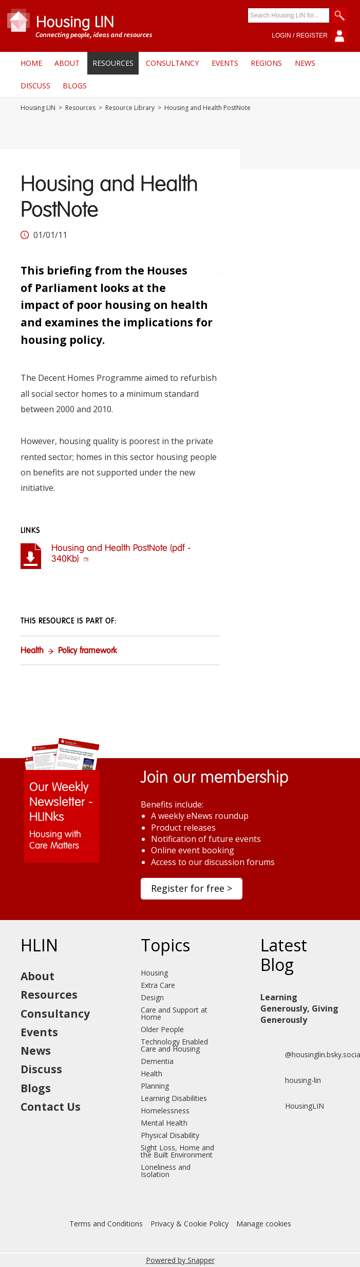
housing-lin (290, 1080)
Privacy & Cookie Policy (189, 1223)
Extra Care (158, 985)
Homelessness (165, 1110)
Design (152, 997)
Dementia (157, 1061)
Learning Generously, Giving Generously (299, 1008)
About (67, 63)
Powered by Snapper (180, 1260)
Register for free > (191, 888)
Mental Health (164, 1123)
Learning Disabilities (174, 1098)
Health (32, 651)
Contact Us (51, 1106)
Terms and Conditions (106, 1223)
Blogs (75, 85)
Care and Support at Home (174, 1013)
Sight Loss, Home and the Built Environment (177, 1151)
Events (225, 63)
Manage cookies (263, 1223)
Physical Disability (170, 1135)
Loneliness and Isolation (166, 1170)
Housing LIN (38, 108)
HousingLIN (292, 1106)
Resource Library (130, 108)
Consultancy (172, 63)
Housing (154, 973)
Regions (266, 63)
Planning (155, 1086)
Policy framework (87, 651)
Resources (113, 63)
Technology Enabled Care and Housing (174, 1045)
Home (31, 63)
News (305, 63)
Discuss (35, 85)
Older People (162, 1029)
